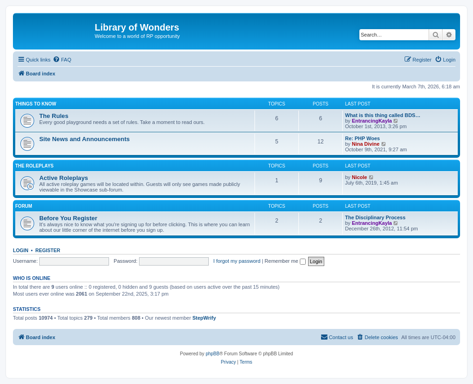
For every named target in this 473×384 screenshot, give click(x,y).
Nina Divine (366, 144)
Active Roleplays (63, 177)
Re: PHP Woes (362, 138)
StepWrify (204, 318)
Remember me (285, 261)
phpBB (212, 353)
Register (48, 250)
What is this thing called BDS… (382, 115)
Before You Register (68, 218)
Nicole (359, 177)
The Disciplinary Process (375, 217)
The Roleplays (34, 165)
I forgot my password (237, 261)
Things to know (35, 103)
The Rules (53, 115)
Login (20, 250)
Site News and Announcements (84, 139)
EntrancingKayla (372, 121)
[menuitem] (62, 59)
